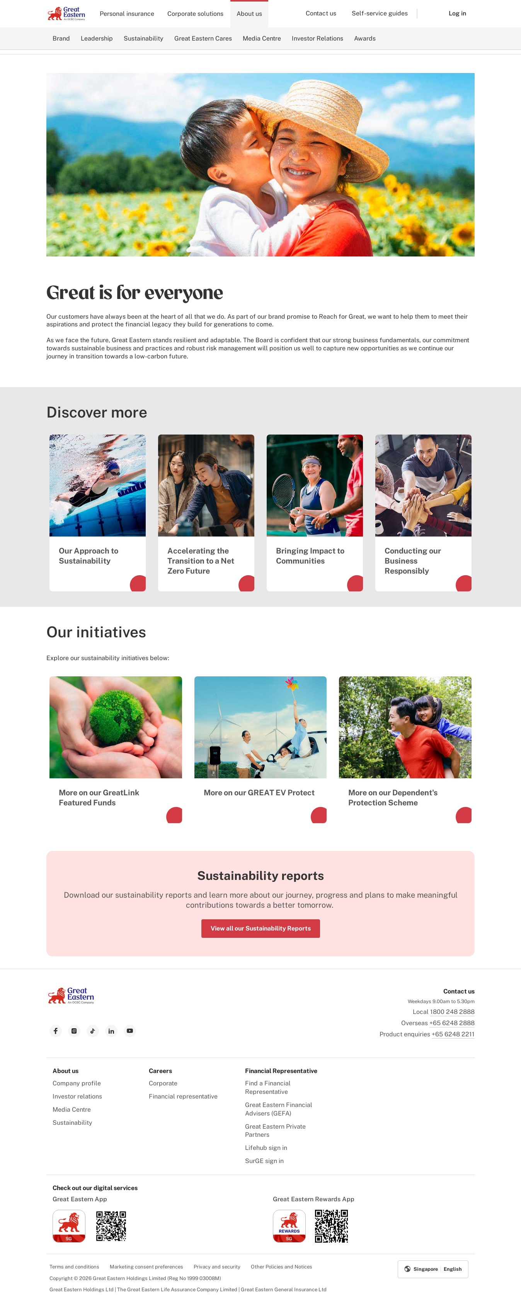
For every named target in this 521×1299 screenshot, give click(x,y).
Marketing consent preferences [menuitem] (146, 1267)
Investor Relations (317, 38)
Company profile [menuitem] (77, 1083)
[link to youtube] (130, 1031)
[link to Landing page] (71, 1001)
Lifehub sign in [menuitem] (266, 1147)
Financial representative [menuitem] (183, 1096)
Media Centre (262, 38)
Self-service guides (380, 13)
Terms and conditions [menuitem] (74, 1267)
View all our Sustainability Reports (261, 928)
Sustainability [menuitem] (72, 1122)
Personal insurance (127, 13)
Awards (365, 38)
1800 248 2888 (452, 1011)
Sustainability (143, 38)
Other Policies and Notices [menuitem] (281, 1267)
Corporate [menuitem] (163, 1083)
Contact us (321, 13)
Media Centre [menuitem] (72, 1109)
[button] (427, 13)
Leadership (97, 38)
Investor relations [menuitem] (77, 1096)
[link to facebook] (55, 1031)
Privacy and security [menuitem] (217, 1267)
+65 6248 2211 (453, 1034)
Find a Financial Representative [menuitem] (268, 1087)
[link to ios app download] (69, 1240)
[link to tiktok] (93, 1031)
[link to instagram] (74, 1031)
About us (249, 13)
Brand (61, 38)
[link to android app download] (111, 1240)
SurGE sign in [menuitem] (264, 1161)
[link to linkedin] (111, 1031)
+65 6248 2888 (452, 1023)
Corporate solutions (195, 13)
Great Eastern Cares (203, 38)
